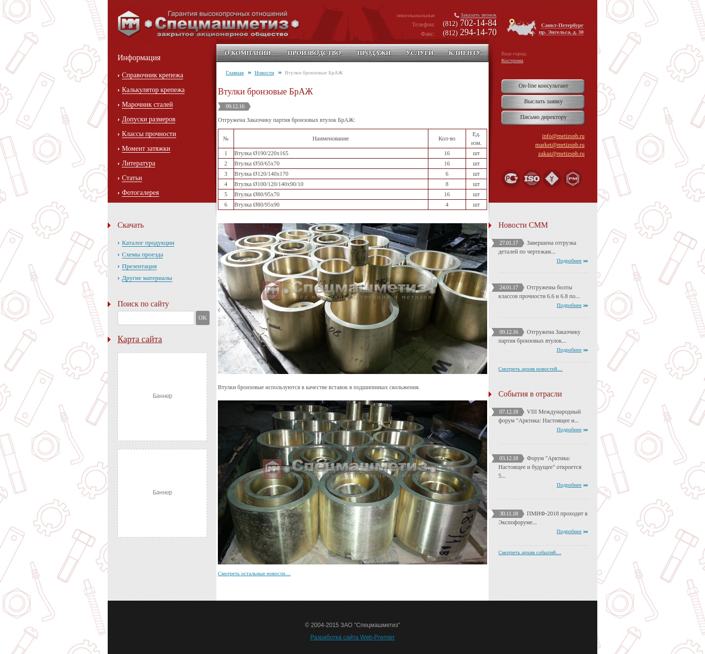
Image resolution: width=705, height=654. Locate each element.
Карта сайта (140, 339)
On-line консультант (543, 85)
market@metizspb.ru (560, 144)
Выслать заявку (543, 101)
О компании (248, 52)
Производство (314, 52)
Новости (264, 72)
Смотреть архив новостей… (530, 369)
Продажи (374, 52)
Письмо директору (543, 117)
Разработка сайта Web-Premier (352, 637)
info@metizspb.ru (563, 136)
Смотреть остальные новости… (254, 573)
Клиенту (464, 52)
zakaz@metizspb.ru (561, 153)
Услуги (419, 52)
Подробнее (569, 260)
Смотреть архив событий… (529, 552)
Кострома (512, 60)
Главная (235, 72)
